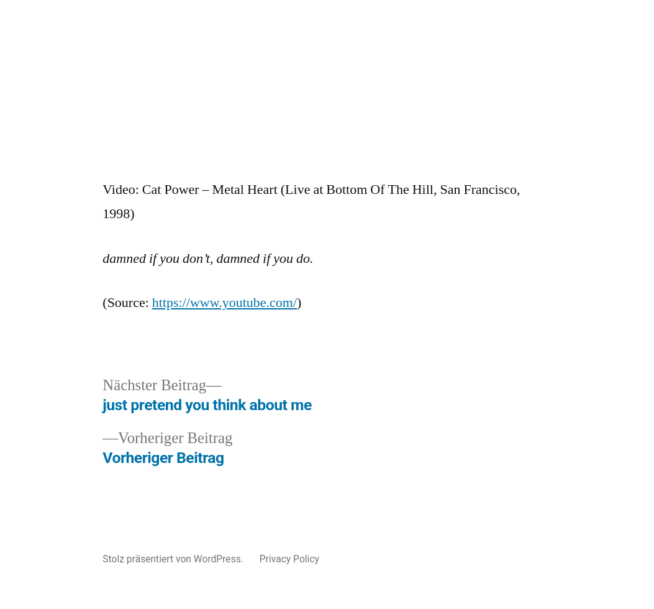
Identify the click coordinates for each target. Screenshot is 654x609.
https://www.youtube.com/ (224, 302)
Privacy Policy (289, 559)
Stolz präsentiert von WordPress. (173, 559)
